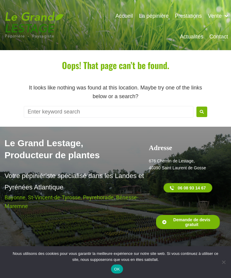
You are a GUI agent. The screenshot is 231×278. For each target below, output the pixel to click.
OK (117, 269)
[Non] (223, 262)
